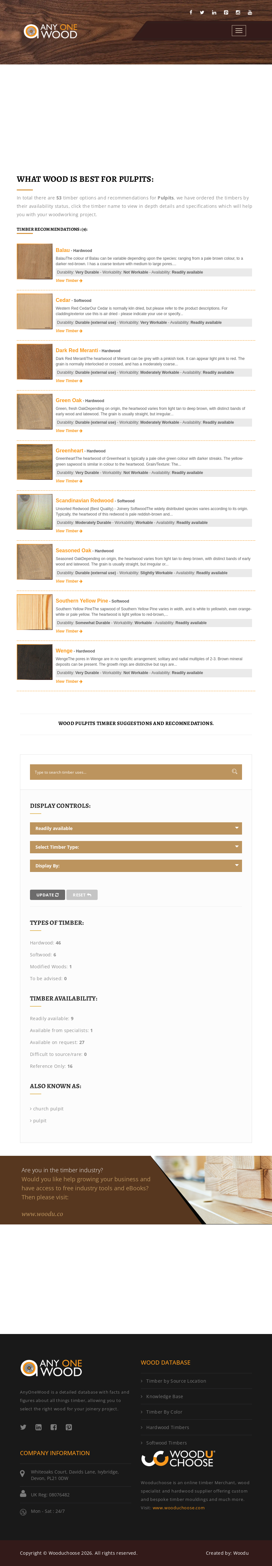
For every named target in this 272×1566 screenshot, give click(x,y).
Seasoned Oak (73, 550)
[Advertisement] (136, 113)
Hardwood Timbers (165, 1427)
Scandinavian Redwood (85, 500)
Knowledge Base (162, 1396)
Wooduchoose (64, 1553)
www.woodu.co (42, 1213)
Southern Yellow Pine (82, 601)
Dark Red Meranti (77, 350)
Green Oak (69, 400)
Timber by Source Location (173, 1381)
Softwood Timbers (164, 1443)
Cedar (63, 300)
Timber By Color (161, 1412)
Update (47, 895)
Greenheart (69, 450)
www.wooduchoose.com (179, 1508)
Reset (82, 895)
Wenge (64, 650)
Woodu (241, 1553)
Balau (63, 250)
